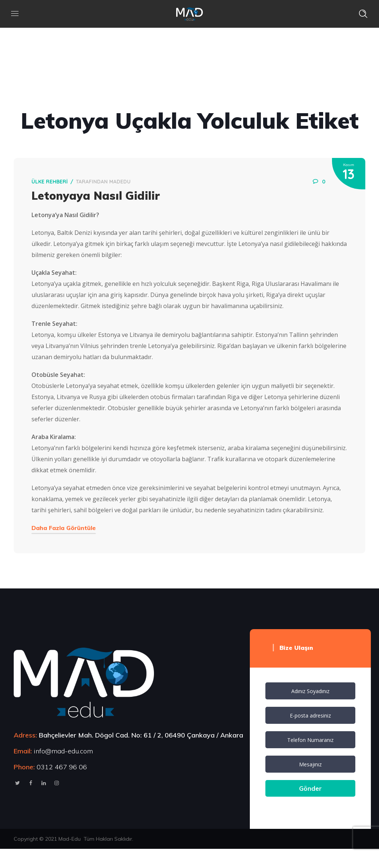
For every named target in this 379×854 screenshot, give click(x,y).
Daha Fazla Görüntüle (66, 529)
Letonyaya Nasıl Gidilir (98, 197)
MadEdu (122, 183)
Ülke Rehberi (52, 183)
